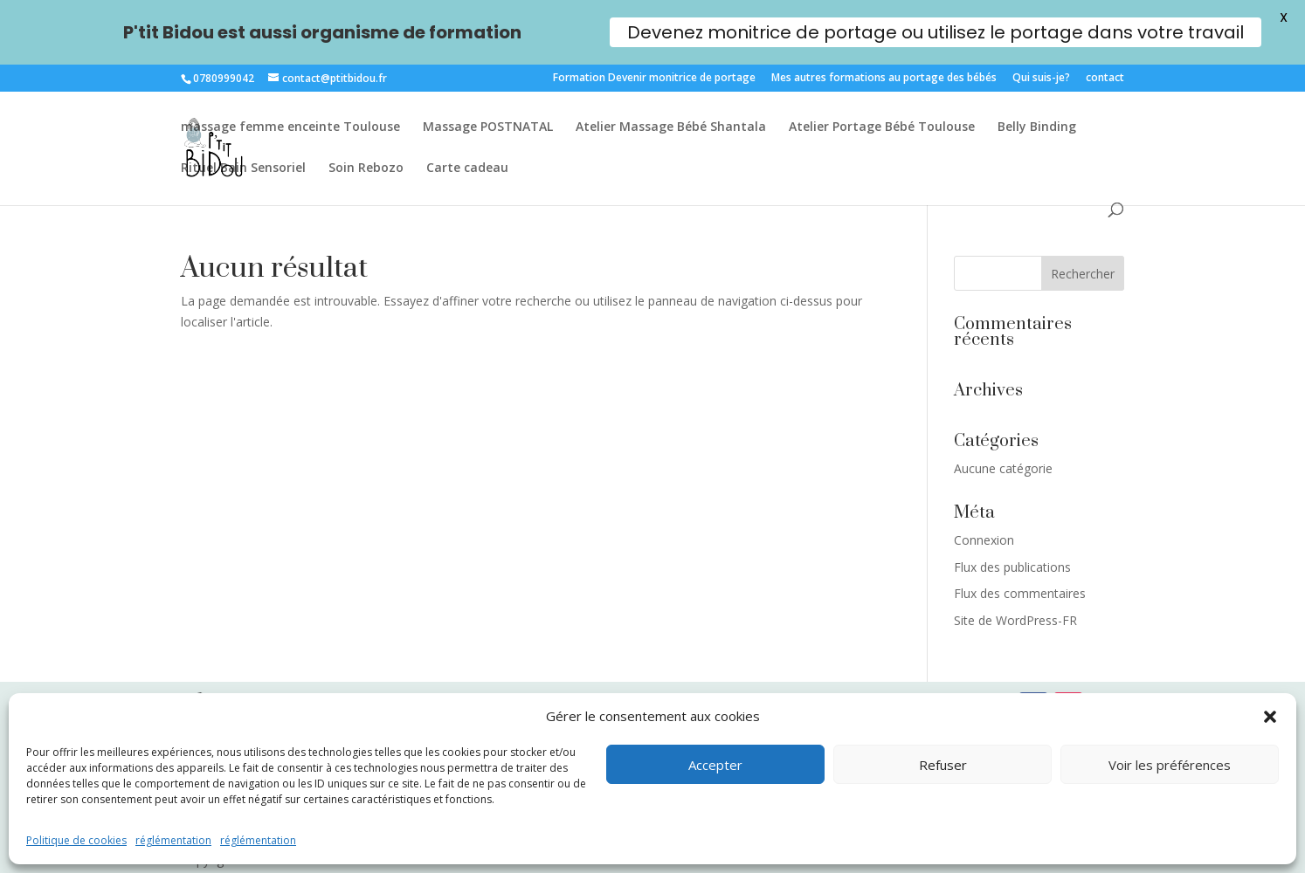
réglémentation (173, 840)
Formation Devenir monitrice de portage (654, 78)
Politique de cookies (76, 840)
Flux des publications (1012, 567)
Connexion (984, 540)
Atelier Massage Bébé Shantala (671, 127)
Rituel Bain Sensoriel (243, 168)
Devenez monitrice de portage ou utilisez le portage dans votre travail (935, 32)
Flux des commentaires (1020, 593)
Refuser (943, 764)
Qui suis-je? (1041, 78)
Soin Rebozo (366, 168)
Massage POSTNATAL (488, 127)
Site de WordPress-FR (1015, 620)
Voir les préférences (1169, 764)
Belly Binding (1037, 127)
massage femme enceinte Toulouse (290, 127)
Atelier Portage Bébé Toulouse (882, 127)
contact (1105, 78)
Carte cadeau (467, 168)
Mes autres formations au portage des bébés (884, 78)
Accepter (715, 764)
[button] (1270, 716)
